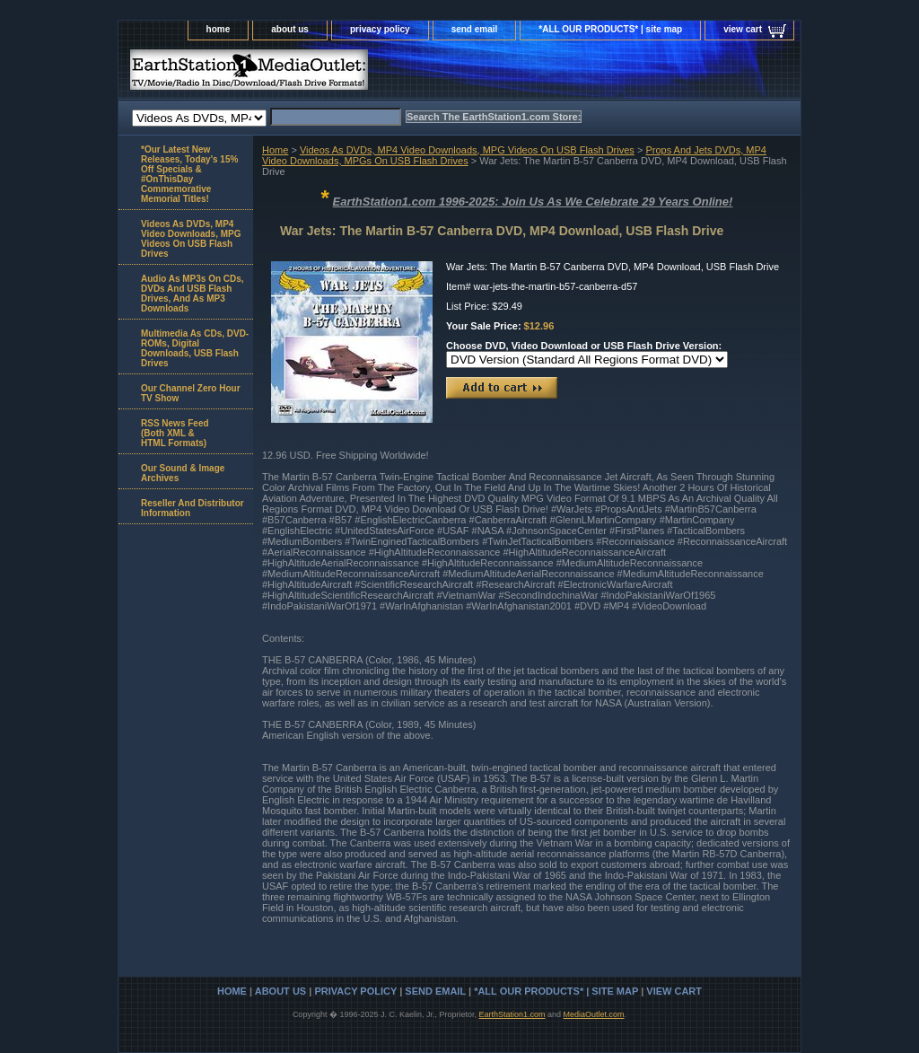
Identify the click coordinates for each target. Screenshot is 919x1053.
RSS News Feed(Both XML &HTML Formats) (175, 433)
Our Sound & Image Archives (182, 473)
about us (290, 29)
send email (474, 29)
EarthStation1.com (511, 1014)
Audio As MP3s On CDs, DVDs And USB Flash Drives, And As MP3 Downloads (192, 293)
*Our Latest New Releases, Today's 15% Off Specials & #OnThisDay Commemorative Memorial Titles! (189, 174)
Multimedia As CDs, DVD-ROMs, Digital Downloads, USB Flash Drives (195, 348)
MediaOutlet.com (594, 1014)
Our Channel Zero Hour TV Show (191, 393)
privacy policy (380, 29)
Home (275, 150)
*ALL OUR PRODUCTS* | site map (610, 29)
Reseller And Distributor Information (192, 508)
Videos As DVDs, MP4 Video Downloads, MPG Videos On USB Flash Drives (467, 150)
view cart (742, 29)
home (218, 29)
